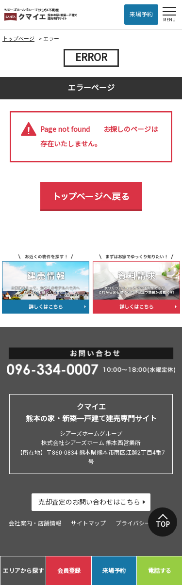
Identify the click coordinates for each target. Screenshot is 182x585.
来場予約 (141, 14)
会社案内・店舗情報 (35, 523)
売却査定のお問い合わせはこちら (89, 502)
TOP (163, 524)
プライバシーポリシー (145, 523)
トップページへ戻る (91, 196)
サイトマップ (88, 523)
